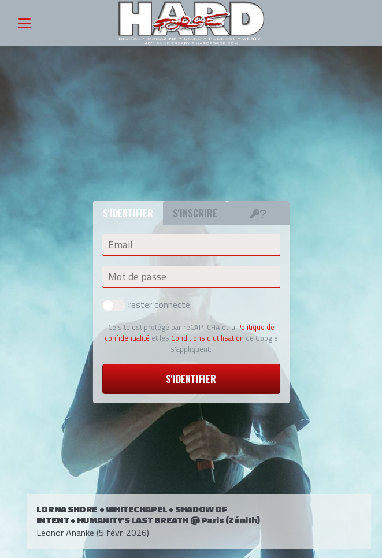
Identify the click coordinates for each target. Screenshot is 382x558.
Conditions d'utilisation (207, 338)
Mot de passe (137, 276)
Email (120, 245)
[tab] (258, 213)
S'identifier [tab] (128, 213)
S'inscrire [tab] (195, 213)
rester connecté (146, 304)
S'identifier (191, 379)
